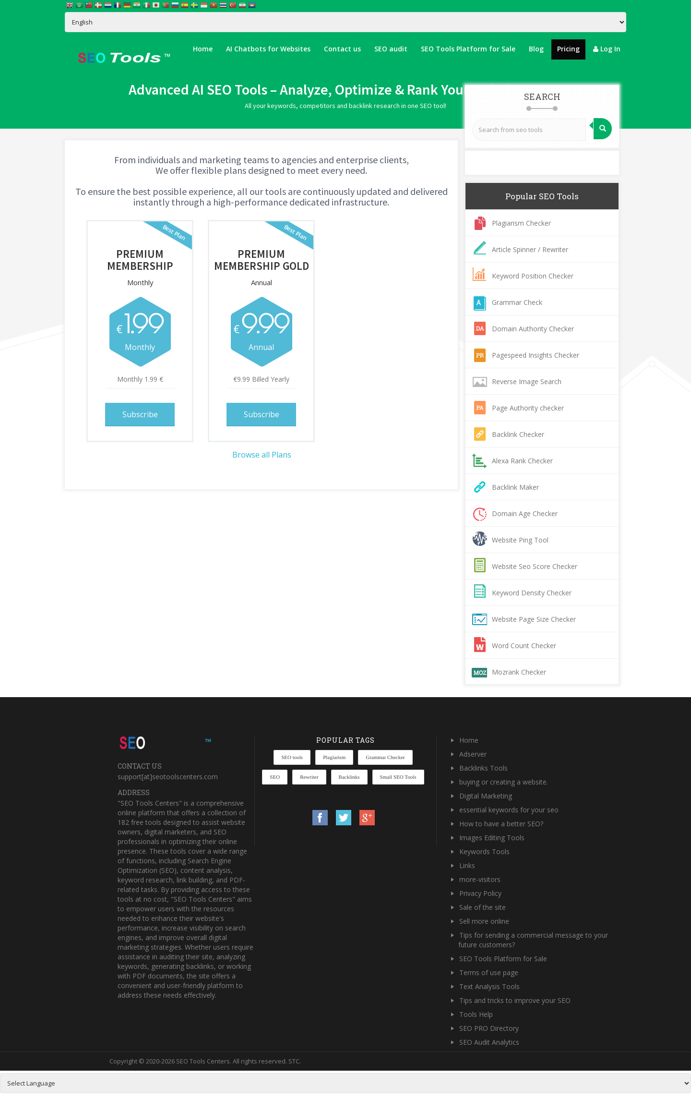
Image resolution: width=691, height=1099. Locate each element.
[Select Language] (345, 22)
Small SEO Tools (398, 777)
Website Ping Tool (520, 539)
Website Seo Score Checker (534, 566)
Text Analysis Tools (489, 986)
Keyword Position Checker (532, 275)
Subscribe (140, 414)
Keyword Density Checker (532, 592)
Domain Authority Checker (533, 328)
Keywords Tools (484, 851)
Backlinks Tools (483, 768)
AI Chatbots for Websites (268, 48)
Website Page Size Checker (534, 619)
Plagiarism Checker (521, 223)
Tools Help (476, 1014)
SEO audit (390, 48)
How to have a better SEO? (501, 823)
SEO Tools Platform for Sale (468, 48)
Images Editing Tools (491, 837)
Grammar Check (517, 302)
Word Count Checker (524, 645)
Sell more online (484, 921)
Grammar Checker (385, 757)
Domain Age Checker (525, 513)
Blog (536, 48)
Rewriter (309, 777)
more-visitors (479, 879)
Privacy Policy (480, 893)
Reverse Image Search (526, 381)
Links (467, 865)
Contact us (342, 48)
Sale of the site (482, 907)
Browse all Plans (261, 454)
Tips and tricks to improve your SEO (515, 1000)
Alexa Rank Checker (522, 460)
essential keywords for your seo (509, 809)
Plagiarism (334, 757)
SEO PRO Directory (489, 1028)
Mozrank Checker (519, 671)
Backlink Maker (515, 487)
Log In (606, 48)
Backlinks (349, 777)
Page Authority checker (528, 407)
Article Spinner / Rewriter (530, 249)
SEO (275, 777)
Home (203, 48)
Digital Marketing (485, 795)
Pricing (568, 48)
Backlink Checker (518, 434)
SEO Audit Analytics (489, 1042)
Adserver (473, 754)
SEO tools (292, 757)
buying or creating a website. (503, 781)
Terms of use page (488, 972)
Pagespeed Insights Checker (535, 355)
